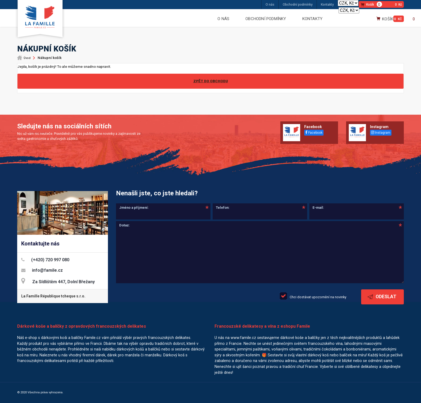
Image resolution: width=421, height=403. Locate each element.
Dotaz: (124, 225)
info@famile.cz (47, 270)
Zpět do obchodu (210, 81)
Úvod (27, 58)
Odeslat (382, 296)
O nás (270, 4)
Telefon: (223, 208)
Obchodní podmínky (298, 4)
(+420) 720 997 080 (50, 259)
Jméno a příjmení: (134, 208)
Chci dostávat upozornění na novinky (318, 297)
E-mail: (318, 208)
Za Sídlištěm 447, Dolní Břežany (63, 281)
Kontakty (327, 4)
